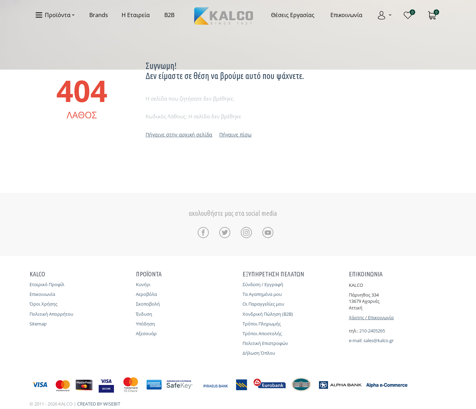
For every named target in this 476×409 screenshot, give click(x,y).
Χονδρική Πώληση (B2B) (268, 314)
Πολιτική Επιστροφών (265, 343)
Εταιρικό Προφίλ (47, 284)
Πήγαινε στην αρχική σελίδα (179, 134)
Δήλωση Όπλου (259, 353)
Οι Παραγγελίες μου (263, 304)
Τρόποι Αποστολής (262, 333)
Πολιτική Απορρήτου (51, 314)
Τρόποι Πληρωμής (262, 324)
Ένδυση (144, 314)
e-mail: (356, 340)
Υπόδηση (145, 324)
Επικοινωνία (42, 294)
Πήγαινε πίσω (235, 134)
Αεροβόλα (146, 294)
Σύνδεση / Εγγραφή (263, 284)
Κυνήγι (143, 284)
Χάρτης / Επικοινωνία (371, 317)
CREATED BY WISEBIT (98, 404)
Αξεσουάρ (146, 333)
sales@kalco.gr (378, 340)
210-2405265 (372, 331)
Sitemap (38, 324)
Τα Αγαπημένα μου (262, 294)
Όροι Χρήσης (43, 304)
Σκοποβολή (148, 304)
